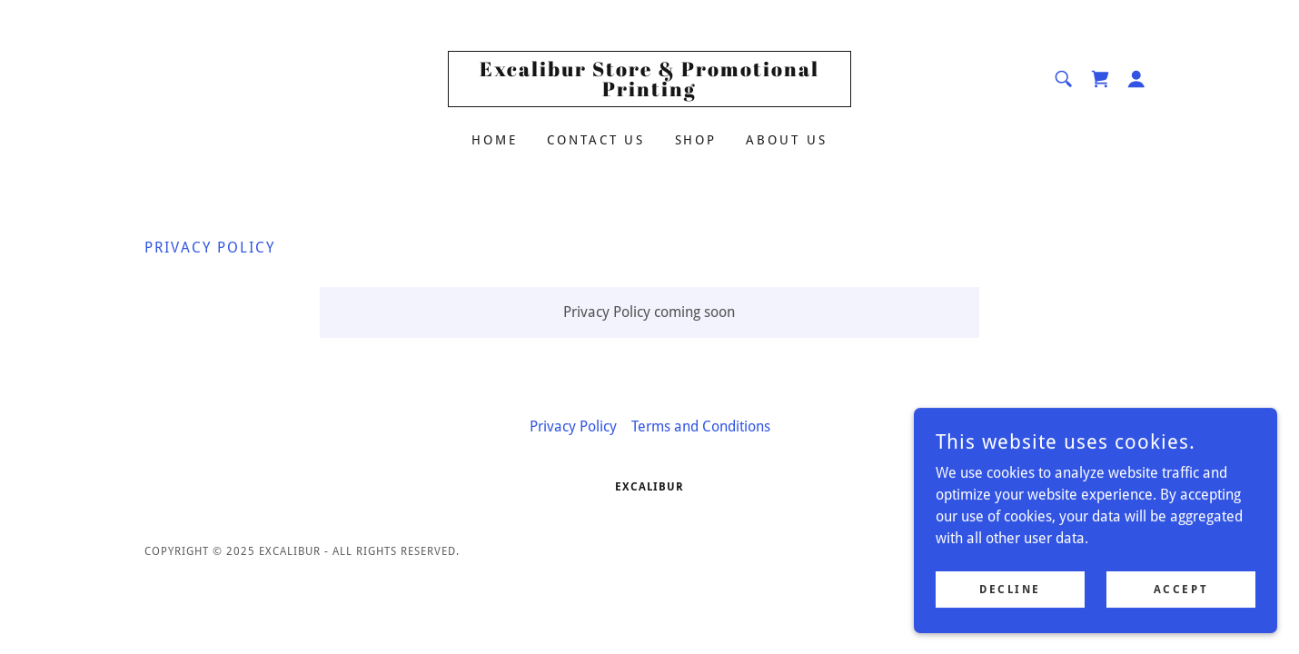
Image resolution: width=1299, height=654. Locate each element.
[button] (1136, 79)
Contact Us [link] (596, 140)
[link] (650, 91)
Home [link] (494, 140)
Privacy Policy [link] (573, 426)
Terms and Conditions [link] (700, 426)
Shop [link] (696, 140)
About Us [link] (787, 140)
